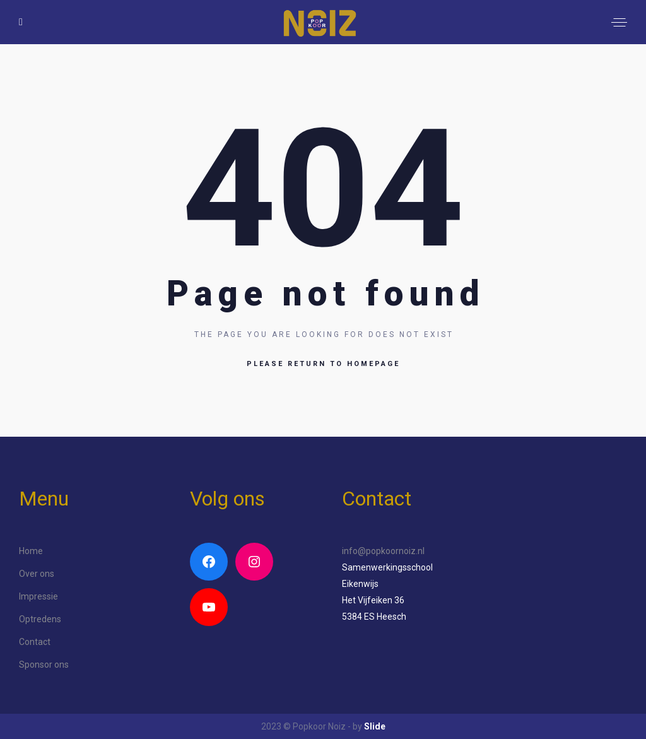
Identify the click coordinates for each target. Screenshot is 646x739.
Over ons (36, 574)
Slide (374, 726)
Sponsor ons (44, 664)
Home (31, 551)
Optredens (40, 619)
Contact (34, 642)
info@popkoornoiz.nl (383, 551)
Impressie (38, 596)
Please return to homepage (323, 364)
